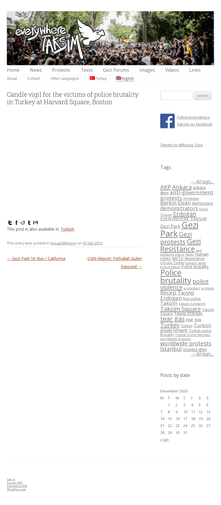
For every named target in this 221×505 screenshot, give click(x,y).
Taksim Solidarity (192, 303)
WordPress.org (16, 489)
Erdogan (184, 214)
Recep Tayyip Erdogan (177, 295)
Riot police (192, 298)
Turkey (170, 325)
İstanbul (171, 349)
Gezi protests (176, 238)
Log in (11, 479)
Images (147, 70)
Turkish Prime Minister (192, 335)
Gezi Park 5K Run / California (36, 258)
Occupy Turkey (172, 262)
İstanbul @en (195, 349)
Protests (61, 70)
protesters (192, 288)
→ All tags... (202, 182)
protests (207, 288)
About (12, 78)
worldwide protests (175, 339)
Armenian (191, 198)
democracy (202, 203)
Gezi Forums (116, 70)
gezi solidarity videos (181, 252)
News (36, 70)
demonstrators (179, 208)
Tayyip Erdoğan (188, 313)
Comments (17, 486)
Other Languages (64, 78)
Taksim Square (180, 309)
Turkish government (185, 327)
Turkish (67, 229)
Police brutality (195, 266)
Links (195, 70)
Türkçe (98, 78)
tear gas (172, 318)
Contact (33, 78)
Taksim (169, 303)
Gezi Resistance (180, 244)
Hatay (189, 254)
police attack (170, 267)
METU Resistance (188, 258)
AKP (165, 187)
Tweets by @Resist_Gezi (181, 144)
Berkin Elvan (175, 202)
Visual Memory (63, 243)
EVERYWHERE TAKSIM (183, 218)
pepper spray (196, 263)
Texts (87, 70)
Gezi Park (170, 226)
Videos (172, 70)
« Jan (164, 439)
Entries (14, 483)
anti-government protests (187, 195)
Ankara (182, 187)
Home (13, 70)
